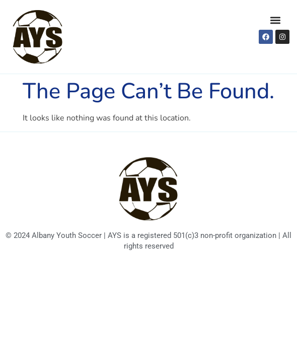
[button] (275, 20)
